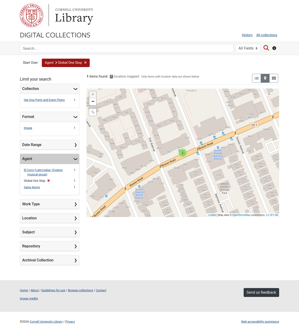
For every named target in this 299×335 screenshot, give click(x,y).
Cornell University (31, 15)
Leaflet (212, 215)
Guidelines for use (53, 290)
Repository (31, 246)
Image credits (29, 298)
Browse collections (80, 290)
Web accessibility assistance (260, 321)
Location (29, 218)
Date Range (31, 145)
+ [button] (92, 94)
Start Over (30, 63)
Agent (27, 159)
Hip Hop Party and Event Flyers (44, 100)
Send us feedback (261, 292)
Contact (101, 290)
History (247, 35)
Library (73, 15)
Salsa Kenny (32, 187)
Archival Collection (37, 260)
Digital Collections (55, 34)
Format (28, 116)
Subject (28, 232)
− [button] (92, 101)
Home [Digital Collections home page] (24, 290)
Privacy (70, 321)
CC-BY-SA (272, 215)
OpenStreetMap (241, 215)
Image (28, 128)
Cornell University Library (46, 321)
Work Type (31, 204)
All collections (266, 35)
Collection (30, 88)
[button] (66, 63)
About (35, 290)
